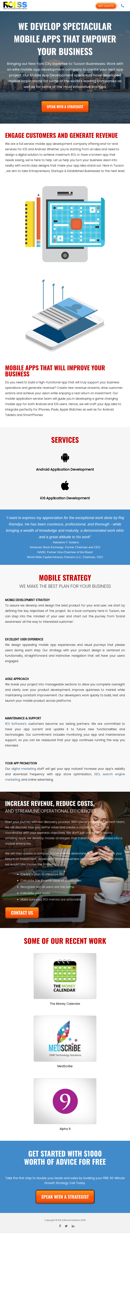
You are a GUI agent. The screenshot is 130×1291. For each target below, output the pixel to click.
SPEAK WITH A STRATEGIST (65, 106)
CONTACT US (22, 912)
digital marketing (24, 769)
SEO (97, 774)
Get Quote (106, 6)
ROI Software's (16, 724)
